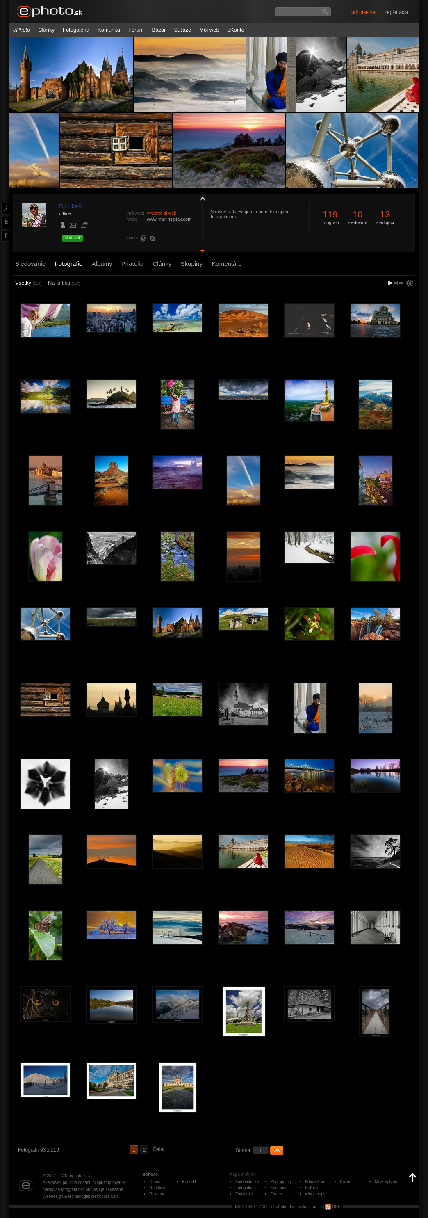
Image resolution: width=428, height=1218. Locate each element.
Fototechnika (247, 1181)
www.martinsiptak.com (169, 219)
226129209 (144, 238)
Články (46, 30)
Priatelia (132, 263)
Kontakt (189, 1181)
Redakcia (157, 1188)
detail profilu (200, 253)
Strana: (244, 1150)
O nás (154, 1181)
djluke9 (153, 238)
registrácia (396, 12)
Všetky (28, 283)
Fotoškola (244, 1194)
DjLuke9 (70, 206)
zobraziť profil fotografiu (200, 198)
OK (276, 1150)
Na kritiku (64, 283)
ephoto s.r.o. (81, 1175)
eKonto (236, 30)
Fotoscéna (314, 1181)
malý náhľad (396, 283)
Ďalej (158, 1149)
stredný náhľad (401, 283)
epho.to (150, 1174)
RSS (332, 1206)
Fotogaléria (76, 30)
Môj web (209, 30)
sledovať (72, 237)
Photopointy (281, 1181)
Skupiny (192, 263)
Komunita (109, 30)
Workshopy (315, 1194)
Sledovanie (30, 263)
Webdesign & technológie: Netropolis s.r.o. (81, 1196)
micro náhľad (390, 283)
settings (409, 284)
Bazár (159, 30)
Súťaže (182, 30)
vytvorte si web (162, 212)
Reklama (157, 1194)
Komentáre (226, 263)
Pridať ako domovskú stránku (295, 1206)
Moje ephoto (386, 1181)
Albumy (101, 263)
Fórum (136, 30)
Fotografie (69, 263)
